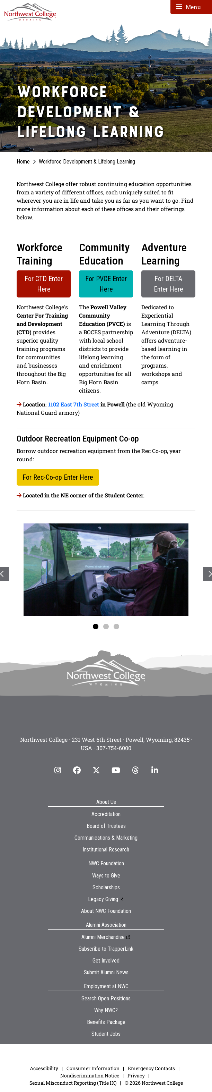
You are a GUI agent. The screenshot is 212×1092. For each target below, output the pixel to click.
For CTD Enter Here (44, 284)
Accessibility (44, 1068)
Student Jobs (106, 1034)
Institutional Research (106, 849)
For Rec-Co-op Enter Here (58, 477)
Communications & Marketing (106, 837)
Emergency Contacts (151, 1068)
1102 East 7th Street (73, 404)
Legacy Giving (103, 899)
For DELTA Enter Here (168, 284)
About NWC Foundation (106, 911)
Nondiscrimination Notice (89, 1075)
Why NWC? (106, 1010)
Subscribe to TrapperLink (106, 949)
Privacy (136, 1075)
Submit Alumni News (106, 972)
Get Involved (106, 960)
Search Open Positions (106, 998)
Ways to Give (106, 875)
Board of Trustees (106, 826)
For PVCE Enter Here (106, 284)
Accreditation (106, 814)
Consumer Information (93, 1068)
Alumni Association (106, 925)
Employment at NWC (106, 986)
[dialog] (191, 1071)
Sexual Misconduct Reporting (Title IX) (72, 1083)
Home (23, 161)
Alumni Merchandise (103, 937)
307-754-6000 (113, 747)
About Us (106, 802)
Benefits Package (106, 1022)
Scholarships (106, 887)
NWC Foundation (106, 863)
